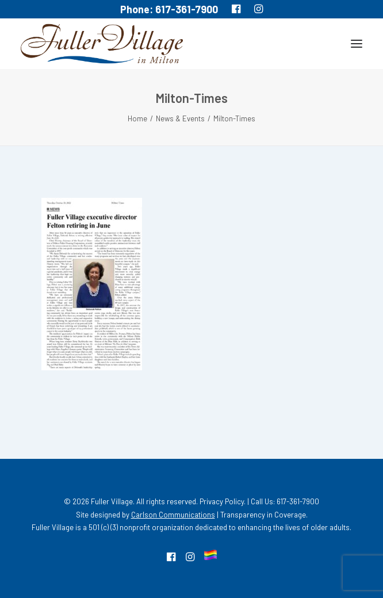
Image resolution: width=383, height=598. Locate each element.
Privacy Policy (222, 501)
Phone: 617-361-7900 (169, 9)
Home (137, 118)
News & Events (180, 118)
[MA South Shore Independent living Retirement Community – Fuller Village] (102, 44)
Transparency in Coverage (263, 514)
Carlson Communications (173, 514)
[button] (356, 43)
